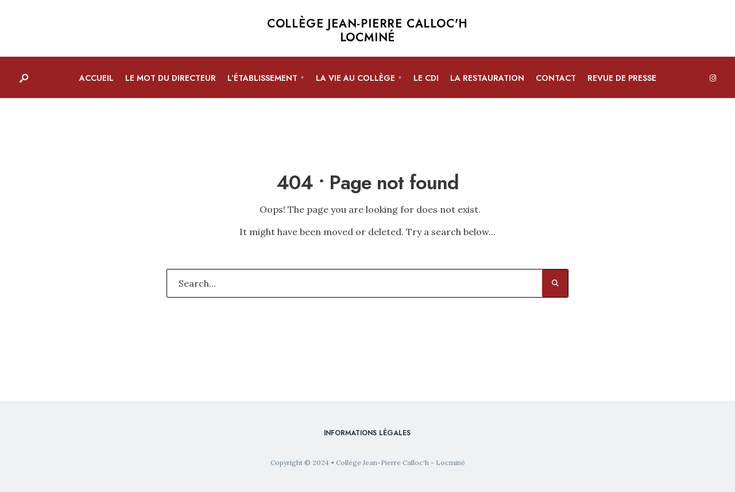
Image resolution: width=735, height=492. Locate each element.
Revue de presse (621, 78)
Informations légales (367, 433)
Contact (556, 78)
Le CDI (426, 78)
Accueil (96, 78)
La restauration (487, 78)
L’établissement (262, 78)
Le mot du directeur (170, 78)
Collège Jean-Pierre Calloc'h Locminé (367, 30)
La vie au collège (355, 78)
